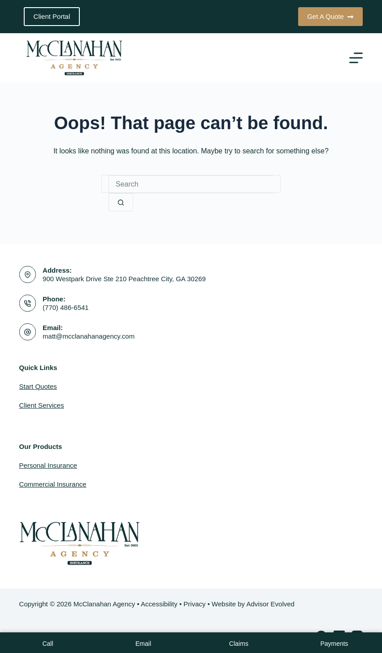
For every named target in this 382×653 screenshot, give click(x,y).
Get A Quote (330, 16)
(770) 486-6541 (66, 307)
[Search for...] (191, 184)
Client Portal (52, 16)
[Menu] (356, 58)
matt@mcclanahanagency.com (89, 336)
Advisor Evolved (270, 604)
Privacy (194, 604)
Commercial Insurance (53, 484)
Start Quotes (38, 386)
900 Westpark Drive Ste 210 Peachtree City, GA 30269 (124, 279)
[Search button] (121, 202)
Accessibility (159, 604)
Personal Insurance (48, 465)
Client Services (41, 405)
